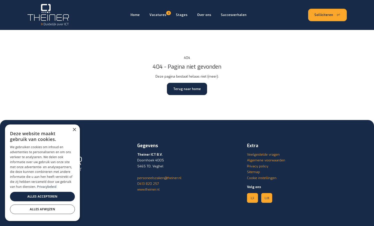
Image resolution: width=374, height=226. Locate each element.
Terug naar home (187, 89)
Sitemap (253, 172)
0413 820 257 (148, 184)
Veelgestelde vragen (263, 154)
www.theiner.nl (148, 189)
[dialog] (42, 172)
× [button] (74, 130)
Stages (181, 15)
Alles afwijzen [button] (42, 209)
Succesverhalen (234, 15)
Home (135, 15)
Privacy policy (257, 166)
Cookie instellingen (261, 178)
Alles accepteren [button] (42, 196)
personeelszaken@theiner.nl (159, 178)
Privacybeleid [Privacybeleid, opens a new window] (47, 187)
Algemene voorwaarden (266, 160)
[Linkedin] (266, 198)
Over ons (204, 15)
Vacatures (157, 14)
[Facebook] (252, 198)
